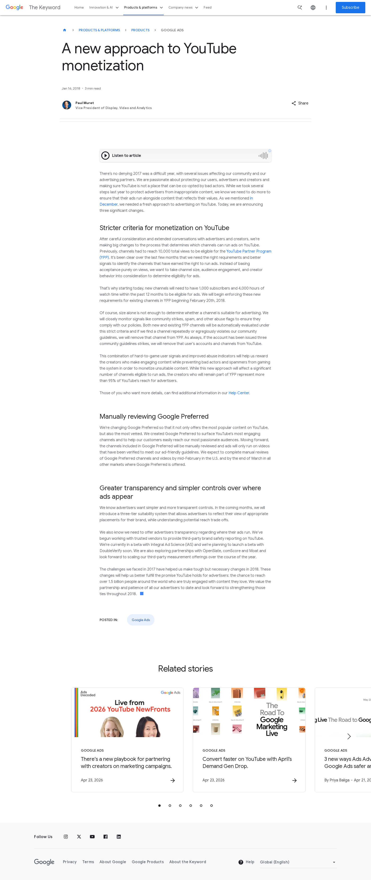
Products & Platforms (99, 30)
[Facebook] (105, 837)
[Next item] (349, 736)
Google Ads (141, 620)
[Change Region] (298, 862)
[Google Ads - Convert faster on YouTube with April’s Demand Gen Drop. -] (247, 740)
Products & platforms (144, 7)
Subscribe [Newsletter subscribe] (350, 7)
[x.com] (79, 837)
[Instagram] (65, 837)
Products (140, 30)
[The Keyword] (64, 30)
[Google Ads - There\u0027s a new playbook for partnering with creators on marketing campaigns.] (123, 740)
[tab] (159, 805)
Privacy (70, 862)
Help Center (239, 393)
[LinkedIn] (118, 837)
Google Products (148, 862)
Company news (183, 7)
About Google (113, 862)
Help (246, 862)
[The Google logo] (44, 862)
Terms (88, 862)
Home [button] (79, 7)
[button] (300, 103)
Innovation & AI (104, 7)
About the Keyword (187, 862)
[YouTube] (92, 837)
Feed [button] (208, 7)
